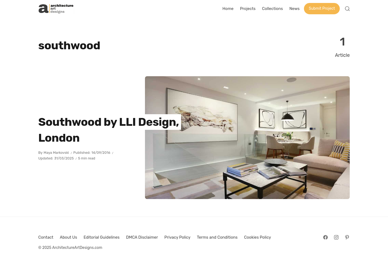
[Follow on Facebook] (325, 237)
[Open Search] (347, 8)
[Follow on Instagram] (336, 237)
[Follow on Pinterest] (347, 237)
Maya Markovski (56, 153)
